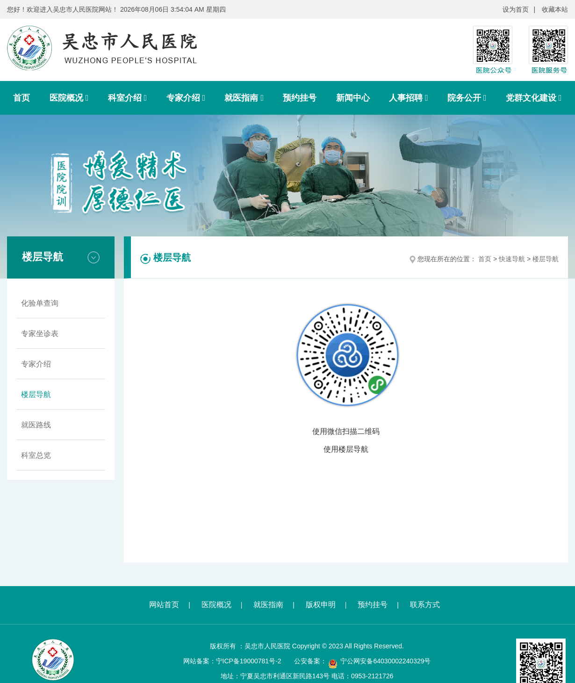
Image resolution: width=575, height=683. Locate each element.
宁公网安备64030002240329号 (385, 661)
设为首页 (516, 9)
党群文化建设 (534, 98)
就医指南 (244, 98)
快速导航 (512, 259)
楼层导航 (36, 394)
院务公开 (467, 98)
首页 (21, 98)
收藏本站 (555, 9)
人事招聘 (408, 98)
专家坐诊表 (39, 334)
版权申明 (321, 605)
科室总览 (36, 455)
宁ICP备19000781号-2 (248, 661)
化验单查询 (39, 303)
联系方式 (425, 605)
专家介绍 (186, 98)
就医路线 (36, 425)
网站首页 (164, 605)
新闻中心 (353, 98)
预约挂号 (299, 98)
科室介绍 (127, 98)
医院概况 (69, 98)
